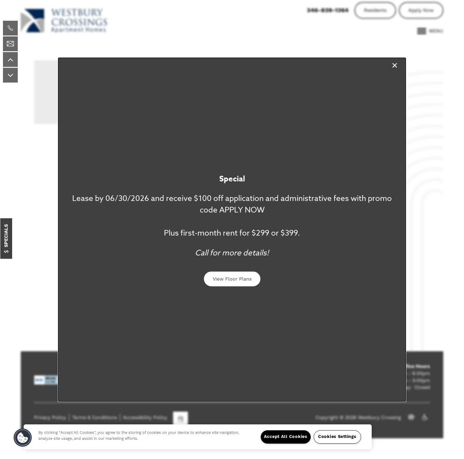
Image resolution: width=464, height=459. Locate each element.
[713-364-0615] (10, 28)
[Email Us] (10, 43)
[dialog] (232, 229)
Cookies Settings (337, 436)
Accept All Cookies (285, 436)
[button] (232, 279)
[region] (198, 437)
